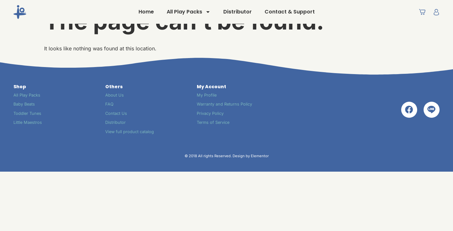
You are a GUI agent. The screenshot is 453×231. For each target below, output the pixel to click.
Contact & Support (290, 11)
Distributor (237, 11)
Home (146, 11)
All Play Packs (189, 12)
